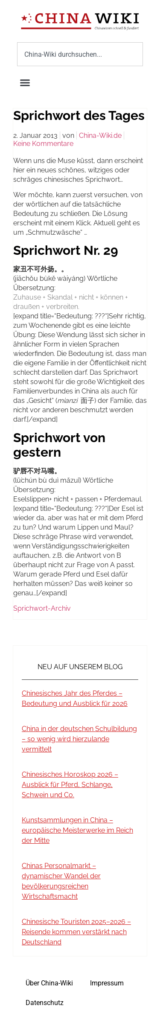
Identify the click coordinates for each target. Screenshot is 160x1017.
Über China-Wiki (49, 983)
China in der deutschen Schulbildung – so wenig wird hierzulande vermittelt (79, 739)
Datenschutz (45, 1003)
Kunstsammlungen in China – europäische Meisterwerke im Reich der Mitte (77, 830)
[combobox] (80, 54)
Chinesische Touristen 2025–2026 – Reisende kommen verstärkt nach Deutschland (76, 932)
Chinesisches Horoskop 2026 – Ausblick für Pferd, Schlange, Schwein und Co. (70, 784)
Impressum (107, 983)
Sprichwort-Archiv (42, 608)
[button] (25, 83)
